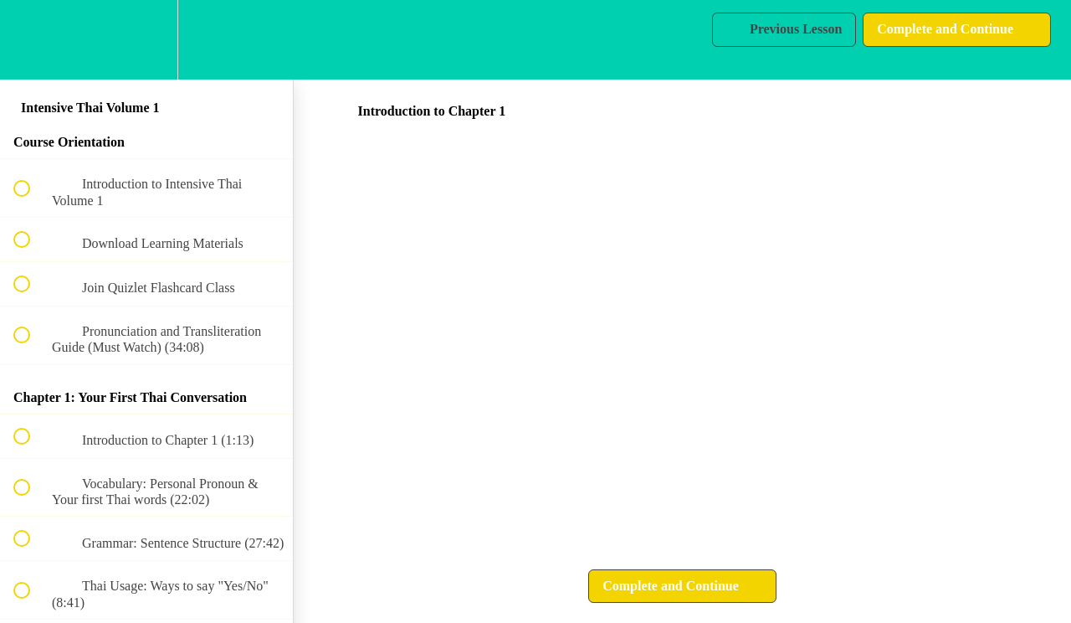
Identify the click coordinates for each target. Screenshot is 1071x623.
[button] (31, 40)
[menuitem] (146, 40)
